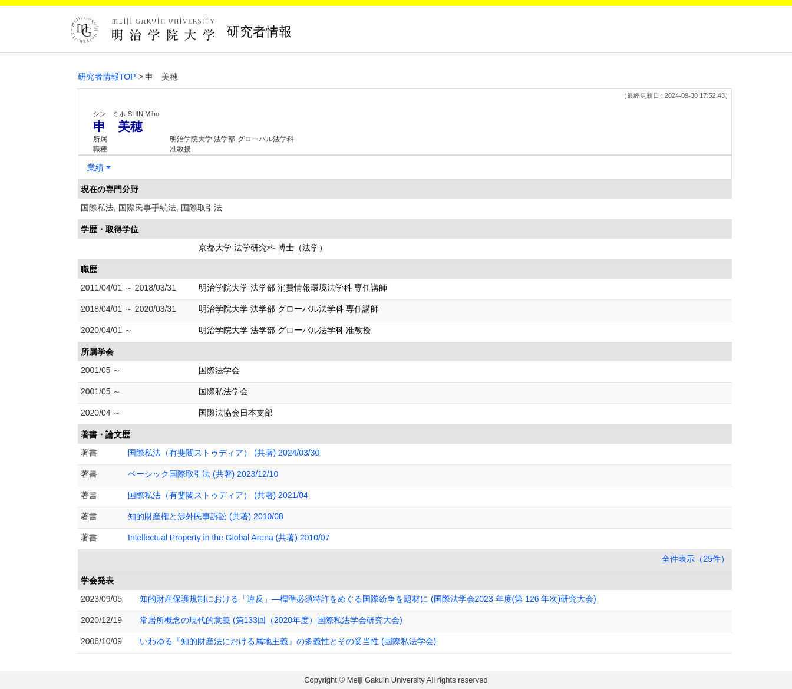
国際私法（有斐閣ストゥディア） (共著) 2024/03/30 (223, 452)
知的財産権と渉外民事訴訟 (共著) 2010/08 (205, 516)
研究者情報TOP (107, 76)
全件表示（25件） (695, 558)
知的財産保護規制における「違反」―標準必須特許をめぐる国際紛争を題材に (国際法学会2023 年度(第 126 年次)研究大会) (368, 599)
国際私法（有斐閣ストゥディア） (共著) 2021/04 (218, 495)
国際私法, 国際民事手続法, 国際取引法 (151, 207)
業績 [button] (95, 167)
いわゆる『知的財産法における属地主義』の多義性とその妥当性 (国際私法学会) (288, 641)
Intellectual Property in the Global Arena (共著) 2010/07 (228, 537)
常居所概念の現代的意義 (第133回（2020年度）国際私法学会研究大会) (271, 620)
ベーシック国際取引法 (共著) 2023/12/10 (203, 474)
